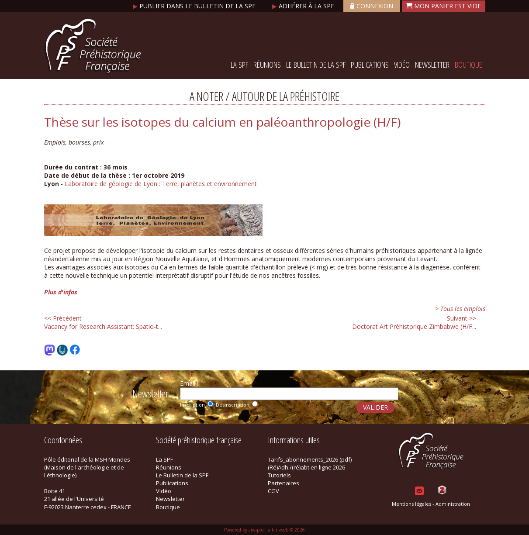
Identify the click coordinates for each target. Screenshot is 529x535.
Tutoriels (279, 475)
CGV (273, 491)
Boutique (468, 64)
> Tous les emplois (460, 308)
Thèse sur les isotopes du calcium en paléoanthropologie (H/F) (222, 122)
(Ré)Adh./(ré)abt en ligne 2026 (306, 467)
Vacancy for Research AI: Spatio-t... (103, 322)
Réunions (267, 64)
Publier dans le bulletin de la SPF (195, 6)
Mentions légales (411, 503)
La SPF (239, 64)
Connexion (371, 6)
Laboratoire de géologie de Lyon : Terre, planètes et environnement (161, 183)
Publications (370, 64)
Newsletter (432, 64)
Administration (453, 503)
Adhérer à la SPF (304, 6)
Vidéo (402, 64)
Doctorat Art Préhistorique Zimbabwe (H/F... (414, 322)
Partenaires (283, 483)
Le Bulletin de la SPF (316, 64)
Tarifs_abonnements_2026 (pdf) (310, 459)
